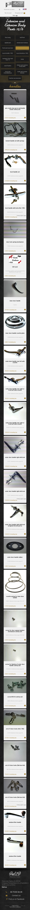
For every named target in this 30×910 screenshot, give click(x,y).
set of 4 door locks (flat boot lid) (15, 765)
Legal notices (15, 905)
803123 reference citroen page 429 (15, 801)
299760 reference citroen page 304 (15, 144)
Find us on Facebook (15, 899)
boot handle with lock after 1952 (15, 208)
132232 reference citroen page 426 (15, 246)
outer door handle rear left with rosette (15, 362)
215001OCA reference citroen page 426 (15, 427)
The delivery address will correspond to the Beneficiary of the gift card (15, 271)
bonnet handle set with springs (15, 141)
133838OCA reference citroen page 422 (15, 860)
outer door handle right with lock (15, 457)
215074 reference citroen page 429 (15, 175)
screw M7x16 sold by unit (15, 697)
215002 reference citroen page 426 (15, 366)
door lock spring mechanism (15, 242)
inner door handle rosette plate (15, 333)
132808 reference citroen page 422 (15, 337)
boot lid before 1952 (22, 53)
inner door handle (15, 300)
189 (11, 150)
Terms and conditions (15, 907)
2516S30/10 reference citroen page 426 (15, 668)
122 (11, 217)
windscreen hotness (22, 43)
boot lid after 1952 (7, 53)
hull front (22, 37)
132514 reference (15, 112)
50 (10, 865)
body (22, 59)
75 (10, 774)
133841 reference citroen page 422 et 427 (15, 601)
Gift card (15, 267)
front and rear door (7, 48)
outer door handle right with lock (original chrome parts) (15, 525)
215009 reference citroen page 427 (15, 561)
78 (10, 371)
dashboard (8, 43)
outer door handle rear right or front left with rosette (15, 389)
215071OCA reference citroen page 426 (15, 529)
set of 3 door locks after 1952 (15, 729)
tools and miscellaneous (8, 72)
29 (10, 831)
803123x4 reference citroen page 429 (15, 769)
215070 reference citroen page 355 (15, 732)
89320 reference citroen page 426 (15, 700)
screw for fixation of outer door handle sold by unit (15, 665)
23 (10, 310)
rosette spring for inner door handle (15, 597)
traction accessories (15, 78)
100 (11, 432)
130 (11, 466)
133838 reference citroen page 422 (15, 826)
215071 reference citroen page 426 (15, 461)
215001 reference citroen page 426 (15, 393)
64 (10, 806)
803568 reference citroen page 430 (15, 212)
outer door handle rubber (15, 557)
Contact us (16, 896)
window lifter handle (15, 822)
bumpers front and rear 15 (8, 59)
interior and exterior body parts (22, 65)
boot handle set (15, 172)
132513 (15, 304)
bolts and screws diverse (22, 72)
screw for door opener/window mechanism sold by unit (15, 631)
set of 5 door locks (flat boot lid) (15, 797)
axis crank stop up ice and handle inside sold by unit (15, 109)
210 (11, 181)
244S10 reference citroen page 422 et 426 (15, 635)
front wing (7, 37)
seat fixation (7, 65)
